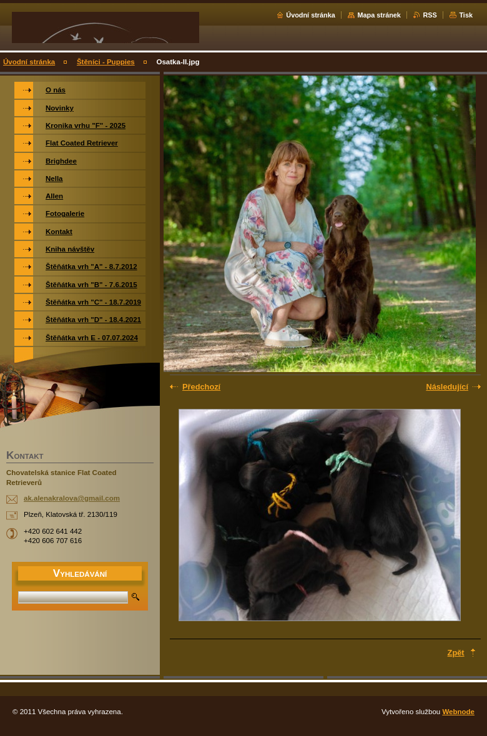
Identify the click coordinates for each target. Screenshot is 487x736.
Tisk (466, 15)
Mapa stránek (379, 15)
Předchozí (201, 386)
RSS (429, 15)
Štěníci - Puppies (106, 62)
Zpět (456, 652)
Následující (447, 386)
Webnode (458, 711)
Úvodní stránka (310, 15)
